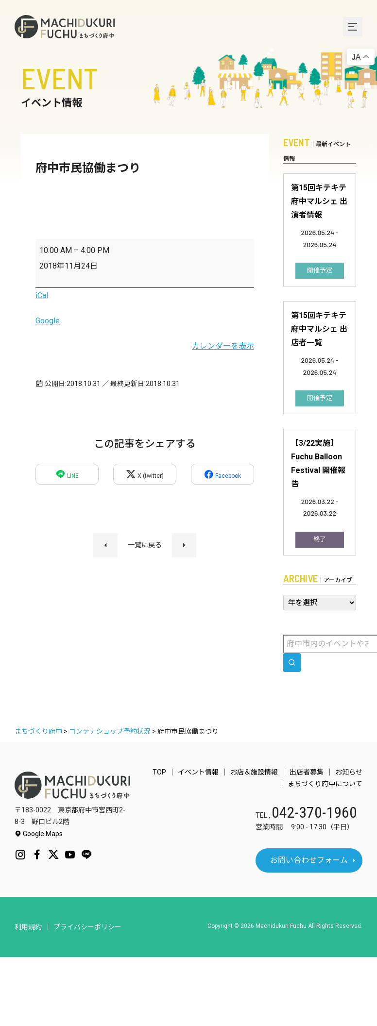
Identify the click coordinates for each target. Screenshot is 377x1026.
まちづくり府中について (325, 784)
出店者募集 (307, 772)
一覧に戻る (145, 545)
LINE (67, 474)
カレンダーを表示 (223, 346)
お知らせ (348, 772)
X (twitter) (145, 474)
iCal (41, 295)
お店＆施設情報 (254, 772)
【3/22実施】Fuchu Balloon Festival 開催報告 (318, 463)
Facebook (222, 474)
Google (47, 320)
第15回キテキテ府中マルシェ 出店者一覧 (319, 329)
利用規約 (28, 927)
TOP (159, 772)
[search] (292, 662)
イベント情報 (198, 772)
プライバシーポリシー (87, 927)
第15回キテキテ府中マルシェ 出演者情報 (319, 201)
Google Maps (39, 834)
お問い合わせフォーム (309, 860)
